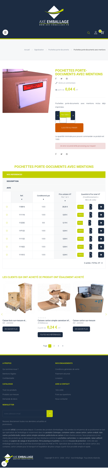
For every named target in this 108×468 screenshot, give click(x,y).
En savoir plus (11, 329)
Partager (57, 78)
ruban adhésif (96, 439)
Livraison (58, 379)
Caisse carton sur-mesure (84, 321)
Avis (9, 188)
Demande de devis (10, 399)
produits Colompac (53, 433)
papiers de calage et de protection (24, 441)
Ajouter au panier (69, 128)
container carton (68, 433)
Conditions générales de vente (67, 370)
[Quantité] (63, 120)
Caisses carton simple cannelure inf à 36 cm (53, 321)
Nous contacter (61, 399)
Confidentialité (8, 379)
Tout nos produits (10, 390)
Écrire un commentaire (66, 83)
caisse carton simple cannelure (33, 436)
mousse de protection (77, 441)
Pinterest (68, 78)
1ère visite (59, 390)
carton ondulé (92, 433)
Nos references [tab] (15, 174)
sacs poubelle (84, 439)
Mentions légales (9, 374)
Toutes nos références (50, 335)
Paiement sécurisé (62, 374)
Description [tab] (13, 181)
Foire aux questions (63, 395)
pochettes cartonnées (67, 439)
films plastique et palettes (49, 441)
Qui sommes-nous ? (10, 370)
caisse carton (81, 433)
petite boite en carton (54, 436)
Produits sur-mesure (11, 395)
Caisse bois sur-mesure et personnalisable (14, 321)
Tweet (63, 78)
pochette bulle (14, 436)
